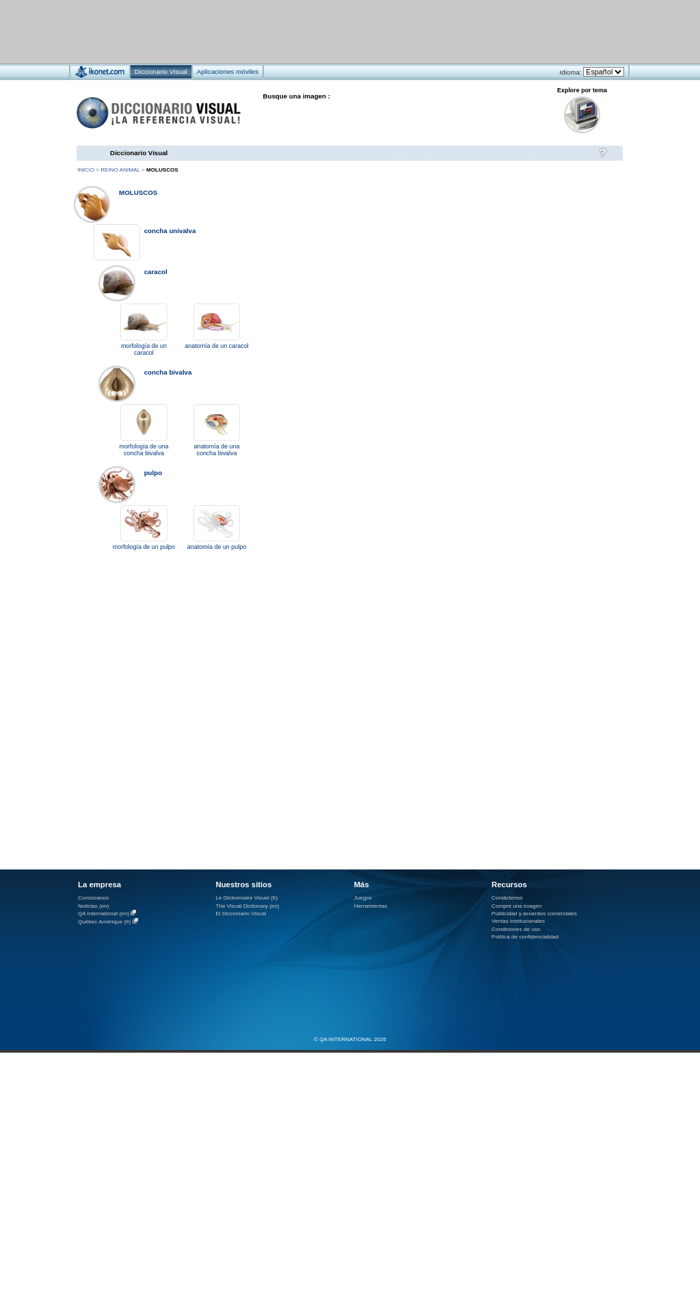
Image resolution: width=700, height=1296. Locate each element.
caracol (155, 271)
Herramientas (371, 906)
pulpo (153, 472)
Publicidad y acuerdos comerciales (534, 913)
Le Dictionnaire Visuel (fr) (246, 898)
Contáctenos (507, 898)
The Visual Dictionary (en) (247, 906)
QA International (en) (103, 913)
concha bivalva (168, 372)
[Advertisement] (309, 31)
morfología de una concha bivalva (143, 450)
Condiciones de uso (516, 929)
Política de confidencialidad (525, 937)
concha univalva (170, 230)
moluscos (138, 192)
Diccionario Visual (138, 153)
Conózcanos (93, 898)
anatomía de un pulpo (216, 546)
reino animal (119, 170)
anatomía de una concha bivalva (217, 450)
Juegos (363, 898)
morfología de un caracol (144, 349)
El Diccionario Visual (240, 913)
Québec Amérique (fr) (104, 922)
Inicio (85, 170)
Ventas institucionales (518, 921)
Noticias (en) (93, 906)
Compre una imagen (516, 906)
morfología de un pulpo (144, 546)
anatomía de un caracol (216, 345)
